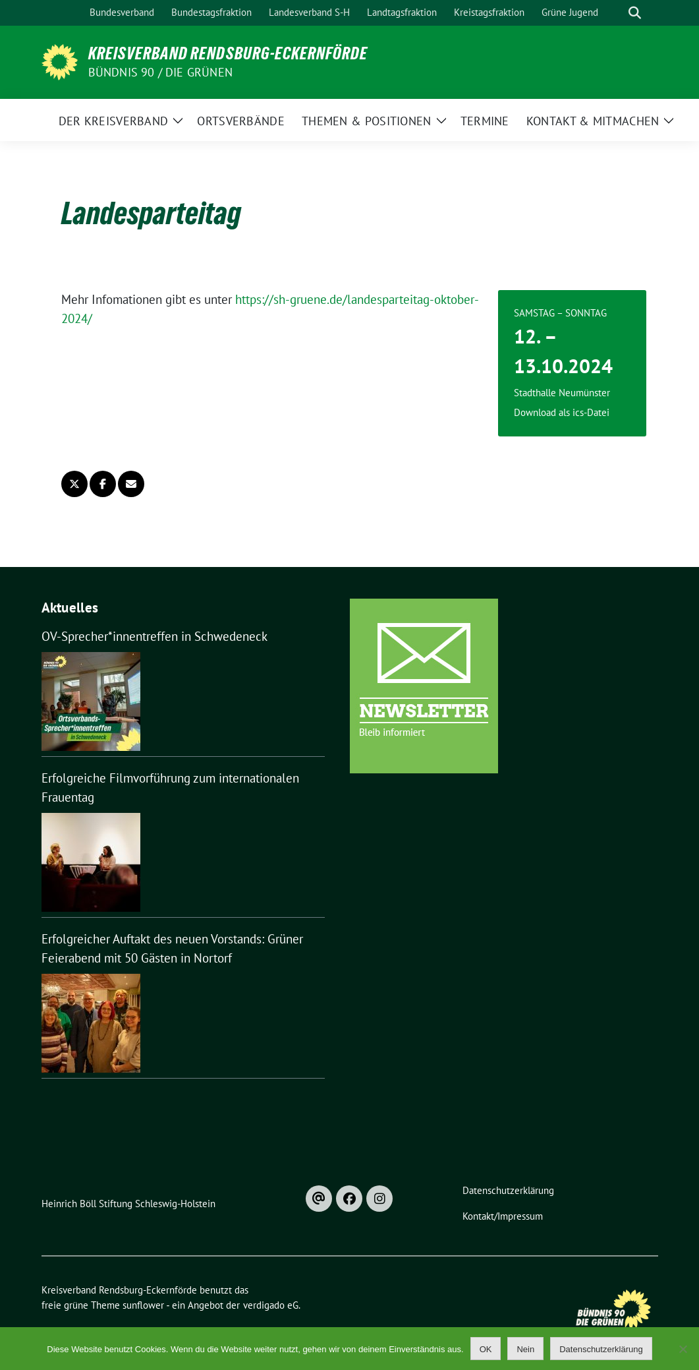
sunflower (143, 1305)
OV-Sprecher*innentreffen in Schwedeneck (154, 636)
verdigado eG (270, 1305)
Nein (525, 1349)
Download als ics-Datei (561, 412)
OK (486, 1349)
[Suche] (616, 13)
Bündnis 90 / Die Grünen (160, 72)
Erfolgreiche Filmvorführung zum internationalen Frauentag (170, 787)
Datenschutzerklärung (600, 1349)
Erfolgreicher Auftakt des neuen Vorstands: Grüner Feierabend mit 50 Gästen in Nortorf (172, 948)
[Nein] (682, 1348)
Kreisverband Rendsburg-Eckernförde (228, 53)
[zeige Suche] (635, 13)
